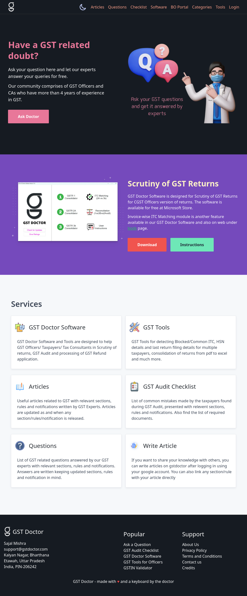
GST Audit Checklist (141, 550)
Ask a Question (137, 544)
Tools (220, 7)
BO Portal (179, 7)
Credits (188, 568)
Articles (97, 7)
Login (234, 7)
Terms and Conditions (202, 556)
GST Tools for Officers (143, 562)
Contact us (192, 562)
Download (147, 244)
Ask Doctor (28, 116)
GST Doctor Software (142, 556)
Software (159, 7)
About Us (190, 544)
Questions (117, 7)
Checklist (139, 7)
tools (132, 228)
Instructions (192, 244)
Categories (202, 7)
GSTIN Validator (138, 568)
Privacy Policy (194, 550)
